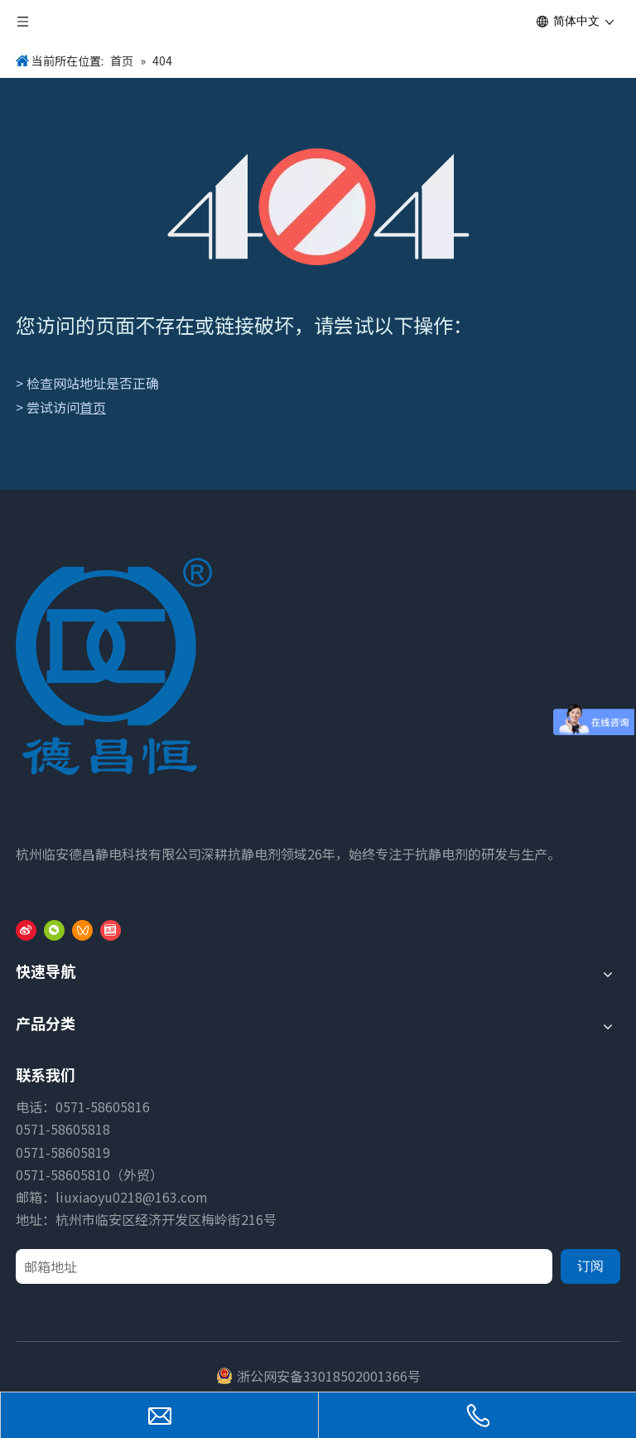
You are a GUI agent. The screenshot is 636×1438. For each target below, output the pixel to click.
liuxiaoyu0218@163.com (131, 1197)
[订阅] (590, 1266)
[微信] (54, 929)
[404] (318, 206)
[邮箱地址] (284, 1266)
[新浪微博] (26, 929)
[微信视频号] (82, 929)
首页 (93, 407)
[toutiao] (110, 929)
